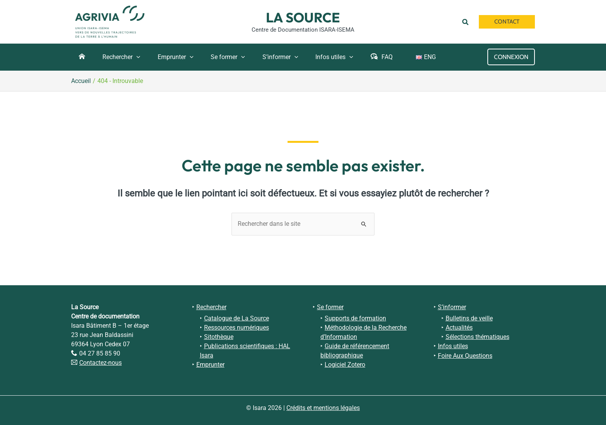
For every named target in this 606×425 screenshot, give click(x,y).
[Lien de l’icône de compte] (511, 57)
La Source (303, 17)
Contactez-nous (100, 362)
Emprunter (210, 363)
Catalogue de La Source (236, 317)
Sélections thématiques (477, 335)
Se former (330, 306)
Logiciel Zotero (345, 363)
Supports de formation (355, 317)
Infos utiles (453, 345)
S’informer (452, 306)
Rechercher (211, 306)
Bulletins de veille (469, 317)
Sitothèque (218, 335)
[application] (133, 57)
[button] (466, 21)
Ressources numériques (236, 326)
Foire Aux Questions (465, 354)
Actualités (459, 326)
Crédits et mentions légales (323, 406)
